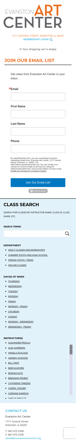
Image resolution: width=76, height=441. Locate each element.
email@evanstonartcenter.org (23, 438)
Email (14, 89)
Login (45, 39)
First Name (18, 106)
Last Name (18, 123)
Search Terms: (12, 226)
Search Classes (69, 20)
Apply (67, 233)
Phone (15, 141)
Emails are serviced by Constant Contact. (29, 171)
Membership (31, 39)
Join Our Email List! (38, 182)
